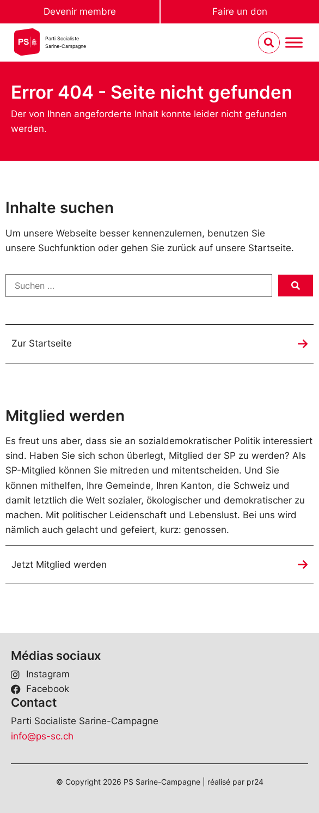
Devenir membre (80, 11)
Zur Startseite (41, 343)
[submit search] (296, 285)
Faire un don (239, 11)
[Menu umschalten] (294, 43)
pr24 (255, 781)
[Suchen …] (138, 285)
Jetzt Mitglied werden (59, 564)
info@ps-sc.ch (42, 736)
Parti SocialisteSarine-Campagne (65, 42)
